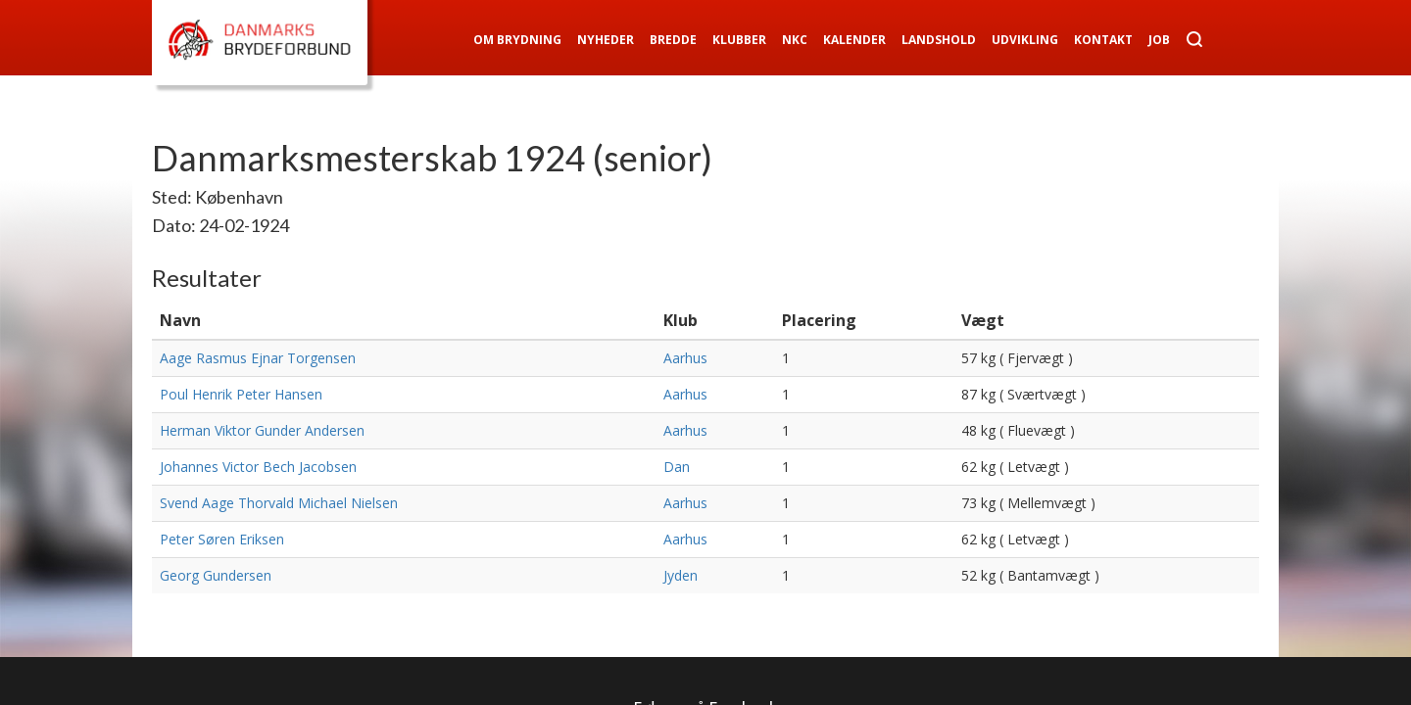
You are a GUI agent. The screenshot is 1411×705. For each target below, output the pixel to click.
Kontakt (1103, 39)
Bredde (673, 39)
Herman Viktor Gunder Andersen (262, 430)
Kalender (854, 39)
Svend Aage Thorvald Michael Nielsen (279, 503)
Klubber (739, 39)
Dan (676, 466)
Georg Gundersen (215, 575)
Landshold (938, 39)
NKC (794, 39)
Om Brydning (517, 39)
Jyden (680, 575)
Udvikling (1025, 39)
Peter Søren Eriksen (222, 539)
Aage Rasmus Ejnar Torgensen (258, 358)
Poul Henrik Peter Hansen (241, 394)
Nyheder (605, 39)
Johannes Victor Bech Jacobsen (258, 466)
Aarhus (685, 358)
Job (1159, 39)
